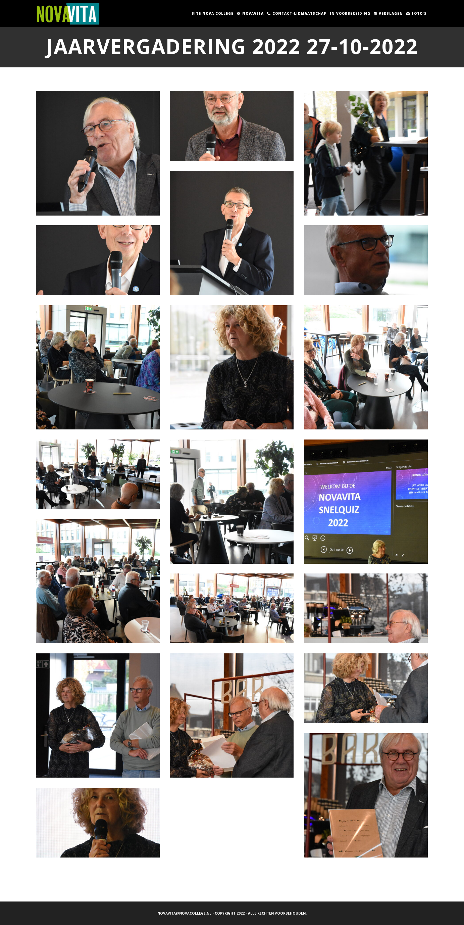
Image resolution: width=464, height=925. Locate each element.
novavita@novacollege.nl (184, 913)
